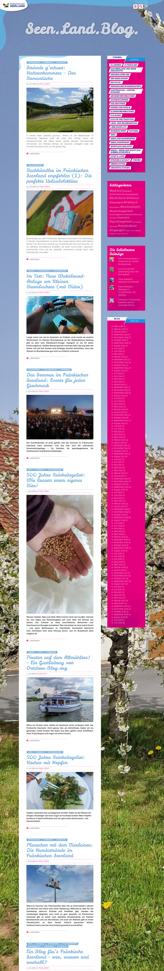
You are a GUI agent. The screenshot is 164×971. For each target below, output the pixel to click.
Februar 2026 (120, 329)
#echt (30, 470)
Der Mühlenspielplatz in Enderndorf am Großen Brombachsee (128, 261)
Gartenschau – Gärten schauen (123, 91)
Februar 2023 (119, 409)
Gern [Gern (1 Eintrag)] (133, 230)
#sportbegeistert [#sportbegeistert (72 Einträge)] (120, 221)
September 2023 (121, 393)
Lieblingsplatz (119, 127)
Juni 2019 (118, 526)
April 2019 (118, 531)
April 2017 (118, 595)
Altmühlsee (130, 65)
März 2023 (118, 406)
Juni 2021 (118, 462)
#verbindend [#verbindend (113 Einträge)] (127, 226)
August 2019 (119, 520)
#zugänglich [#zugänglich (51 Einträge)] (117, 230)
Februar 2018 (119, 567)
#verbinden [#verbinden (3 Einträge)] (113, 226)
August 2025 (119, 346)
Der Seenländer (119, 78)
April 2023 (118, 404)
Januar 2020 (119, 506)
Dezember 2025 (121, 334)
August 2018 (119, 551)
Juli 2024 (118, 373)
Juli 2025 (118, 348)
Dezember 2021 (120, 445)
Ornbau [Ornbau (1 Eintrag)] (123, 233)
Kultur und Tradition (122, 119)
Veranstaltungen (120, 168)
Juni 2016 (118, 623)
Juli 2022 (118, 426)
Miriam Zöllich (45, 84)
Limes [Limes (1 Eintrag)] (118, 233)
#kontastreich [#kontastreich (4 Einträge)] (114, 207)
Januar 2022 (119, 443)
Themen (137, 160)
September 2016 (121, 614)
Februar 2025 (119, 357)
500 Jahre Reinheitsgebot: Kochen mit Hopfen (55, 760)
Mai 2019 (118, 528)
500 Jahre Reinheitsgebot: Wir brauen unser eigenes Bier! (55, 480)
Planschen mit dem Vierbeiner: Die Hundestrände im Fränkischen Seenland (59, 850)
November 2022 (121, 415)
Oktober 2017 (120, 578)
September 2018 (121, 548)
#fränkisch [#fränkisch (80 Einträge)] (130, 202)
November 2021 (121, 448)
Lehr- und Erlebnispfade (124, 123)
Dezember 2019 (121, 509)
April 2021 (118, 467)
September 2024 (121, 368)
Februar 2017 (119, 600)
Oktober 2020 (120, 484)
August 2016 (119, 617)
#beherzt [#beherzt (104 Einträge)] (116, 191)
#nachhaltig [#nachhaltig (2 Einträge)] (113, 218)
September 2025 (121, 343)
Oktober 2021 (119, 451)
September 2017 (121, 581)
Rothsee (133, 131)
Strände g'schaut (120, 160)
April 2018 (118, 562)
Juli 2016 (118, 620)
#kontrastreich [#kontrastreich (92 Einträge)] (130, 207)
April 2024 (118, 382)
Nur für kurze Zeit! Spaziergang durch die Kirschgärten (128, 272)
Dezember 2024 (121, 359)
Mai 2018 (118, 559)
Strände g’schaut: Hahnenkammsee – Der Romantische (51, 73)
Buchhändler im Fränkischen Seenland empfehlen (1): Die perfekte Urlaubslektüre (59, 175)
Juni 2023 (118, 401)
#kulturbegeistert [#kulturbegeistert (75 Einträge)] (121, 211)
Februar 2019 (119, 537)
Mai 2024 (118, 379)
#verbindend (48, 62)
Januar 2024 (119, 384)
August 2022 (119, 423)
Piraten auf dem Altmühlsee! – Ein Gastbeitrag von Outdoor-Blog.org (58, 662)
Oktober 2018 (120, 545)
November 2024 (121, 362)
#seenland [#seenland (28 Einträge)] (123, 217)
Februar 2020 (120, 503)
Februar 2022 (119, 440)
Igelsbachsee (118, 104)
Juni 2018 (118, 556)
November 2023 (121, 390)
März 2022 (118, 437)
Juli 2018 (118, 553)
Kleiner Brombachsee (122, 111)
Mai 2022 (118, 431)
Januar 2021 (119, 476)
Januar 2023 (119, 412)
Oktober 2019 (120, 515)
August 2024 (119, 370)
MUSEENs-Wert (118, 131)
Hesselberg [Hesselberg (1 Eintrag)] (138, 230)
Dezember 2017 (121, 573)
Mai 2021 (117, 465)
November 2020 (121, 481)
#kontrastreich (34, 62)
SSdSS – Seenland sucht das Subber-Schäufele (125, 151)
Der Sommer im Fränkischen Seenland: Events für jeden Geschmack (57, 380)
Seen (113, 135)
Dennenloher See (120, 75)
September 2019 (121, 517)
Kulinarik (116, 115)
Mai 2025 (118, 354)
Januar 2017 (119, 603)
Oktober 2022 (120, 418)
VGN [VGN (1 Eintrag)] (126, 233)
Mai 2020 (118, 498)
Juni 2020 (118, 495)
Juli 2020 (118, 492)
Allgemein (115, 65)
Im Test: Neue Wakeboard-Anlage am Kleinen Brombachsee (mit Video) (55, 281)
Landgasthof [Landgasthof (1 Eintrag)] (112, 233)
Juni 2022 (118, 429)
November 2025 (121, 337)
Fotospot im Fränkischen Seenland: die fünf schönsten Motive (129, 302)
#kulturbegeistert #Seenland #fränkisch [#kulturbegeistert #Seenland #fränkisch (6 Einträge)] (126, 215)
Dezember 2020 (121, 479)
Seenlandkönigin (120, 142)
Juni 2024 (118, 376)
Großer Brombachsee (123, 96)
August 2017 (119, 584)
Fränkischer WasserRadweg (126, 86)
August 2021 (119, 456)
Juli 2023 (118, 398)
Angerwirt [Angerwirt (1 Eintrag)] (128, 230)
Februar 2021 (119, 473)
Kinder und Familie (120, 107)
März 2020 (118, 501)
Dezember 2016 (121, 606)
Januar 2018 (119, 570)
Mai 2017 (118, 592)
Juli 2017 (117, 587)
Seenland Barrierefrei (123, 139)
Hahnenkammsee (119, 100)
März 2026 (118, 326)
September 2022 (121, 420)
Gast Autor (43, 674)
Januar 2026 (119, 332)
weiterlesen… (33, 153)
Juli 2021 (117, 459)
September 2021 (121, 454)
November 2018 (121, 542)
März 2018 (118, 564)
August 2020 (119, 490)
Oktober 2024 (120, 365)
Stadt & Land (117, 156)
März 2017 (118, 598)
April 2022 (118, 434)
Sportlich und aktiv (121, 146)
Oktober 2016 (120, 611)
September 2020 (121, 487)
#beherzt (31, 271)
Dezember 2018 (121, 539)
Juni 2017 (118, 589)
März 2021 (118, 470)
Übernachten (118, 164)
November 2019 (121, 512)
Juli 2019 (117, 523)
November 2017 (121, 575)
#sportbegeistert (60, 271)
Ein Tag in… (116, 82)
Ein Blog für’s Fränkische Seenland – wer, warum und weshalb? (57, 957)
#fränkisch (40, 470)
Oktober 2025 (120, 340)
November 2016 (121, 609)
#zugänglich (61, 62)
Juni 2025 (118, 351)
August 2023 (119, 395)
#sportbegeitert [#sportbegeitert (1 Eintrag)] (137, 222)
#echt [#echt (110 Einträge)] (113, 198)
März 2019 (118, 534)
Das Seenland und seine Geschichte (123, 70)
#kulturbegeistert (35, 165)
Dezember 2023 (121, 387)
